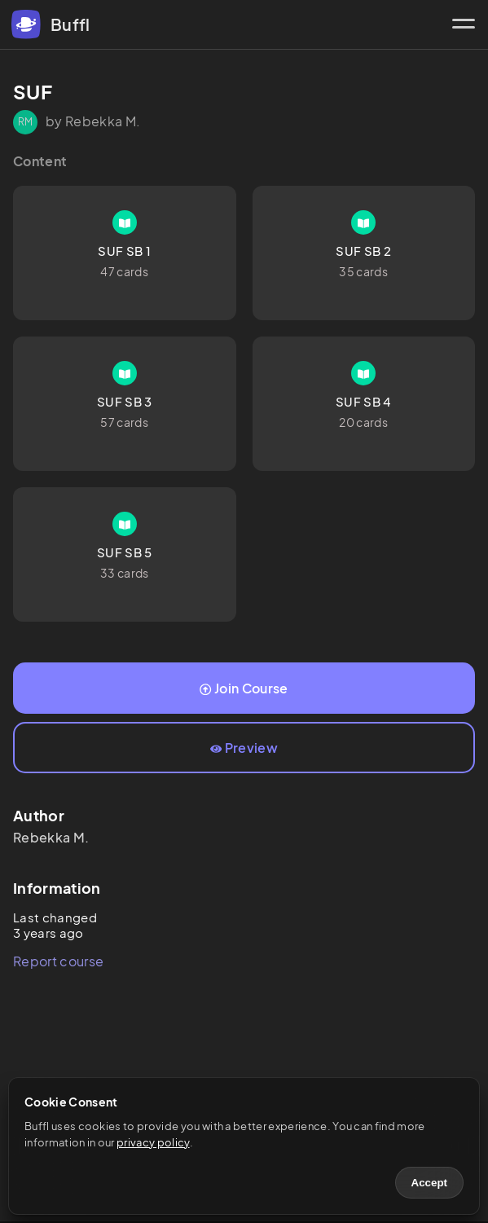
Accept (429, 1183)
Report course (58, 961)
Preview (244, 747)
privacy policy (153, 1142)
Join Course (244, 688)
